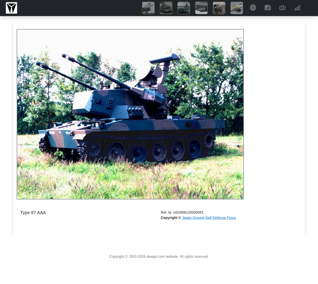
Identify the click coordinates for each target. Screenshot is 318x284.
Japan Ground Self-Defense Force (209, 218)
